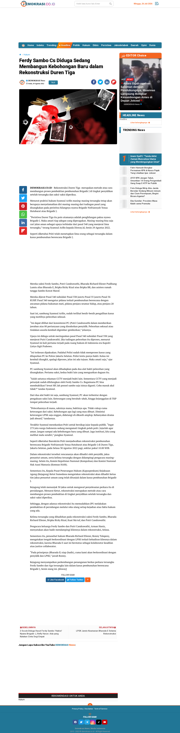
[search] (94, 3)
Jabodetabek (121, 45)
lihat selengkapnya (140, 122)
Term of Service (100, 709)
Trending (51, 45)
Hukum (86, 45)
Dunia (152, 45)
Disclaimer (88, 709)
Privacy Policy (77, 709)
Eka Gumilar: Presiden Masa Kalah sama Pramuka (143, 202)
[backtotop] (90, 705)
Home (31, 45)
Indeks (40, 45)
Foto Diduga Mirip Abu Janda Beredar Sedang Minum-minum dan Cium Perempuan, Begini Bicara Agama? (145, 192)
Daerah (134, 45)
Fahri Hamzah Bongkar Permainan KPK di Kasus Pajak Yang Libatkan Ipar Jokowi (144, 170)
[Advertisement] (90, 24)
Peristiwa (106, 45)
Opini (144, 45)
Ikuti (53, 82)
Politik (76, 45)
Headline (64, 45)
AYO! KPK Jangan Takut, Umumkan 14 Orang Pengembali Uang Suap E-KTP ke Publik (145, 181)
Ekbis (96, 45)
